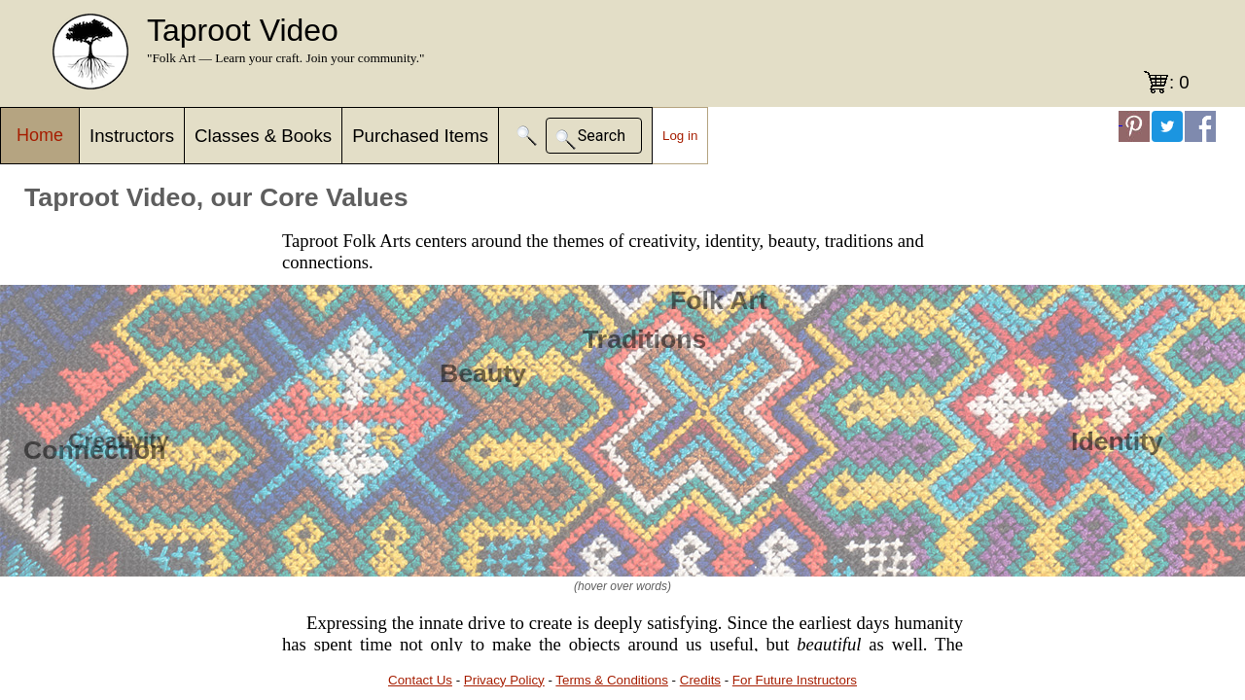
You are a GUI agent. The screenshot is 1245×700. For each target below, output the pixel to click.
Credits (700, 680)
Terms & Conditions (611, 680)
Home (40, 135)
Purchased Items (420, 135)
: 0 (1179, 82)
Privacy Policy (504, 680)
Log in (679, 135)
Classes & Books (263, 135)
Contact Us (420, 680)
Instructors (131, 135)
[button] (527, 136)
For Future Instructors (794, 680)
